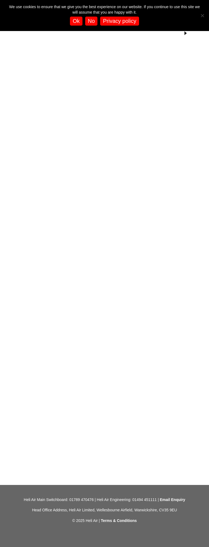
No (91, 21)
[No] (202, 15)
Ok (76, 21)
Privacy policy (119, 21)
